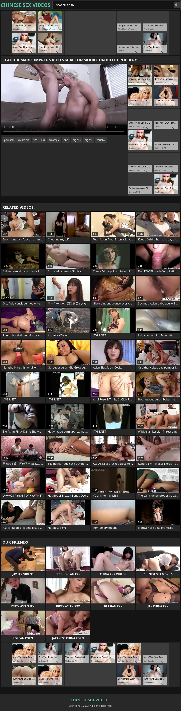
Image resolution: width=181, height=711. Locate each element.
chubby (101, 140)
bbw (66, 140)
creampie (54, 140)
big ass (77, 140)
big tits (88, 140)
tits (35, 140)
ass (43, 140)
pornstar (9, 140)
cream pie (23, 140)
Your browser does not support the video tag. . (64, 99)
